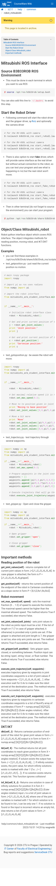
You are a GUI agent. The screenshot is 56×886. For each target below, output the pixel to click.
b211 (10, 9)
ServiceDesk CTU (43, 852)
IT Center (9, 848)
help (20, 9)
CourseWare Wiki (17, 3)
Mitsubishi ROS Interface (13, 42)
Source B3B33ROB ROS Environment (20, 45)
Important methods (13, 53)
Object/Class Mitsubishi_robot (18, 50)
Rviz (34, 121)
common (31, 9)
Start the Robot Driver (14, 48)
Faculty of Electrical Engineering (34, 848)
